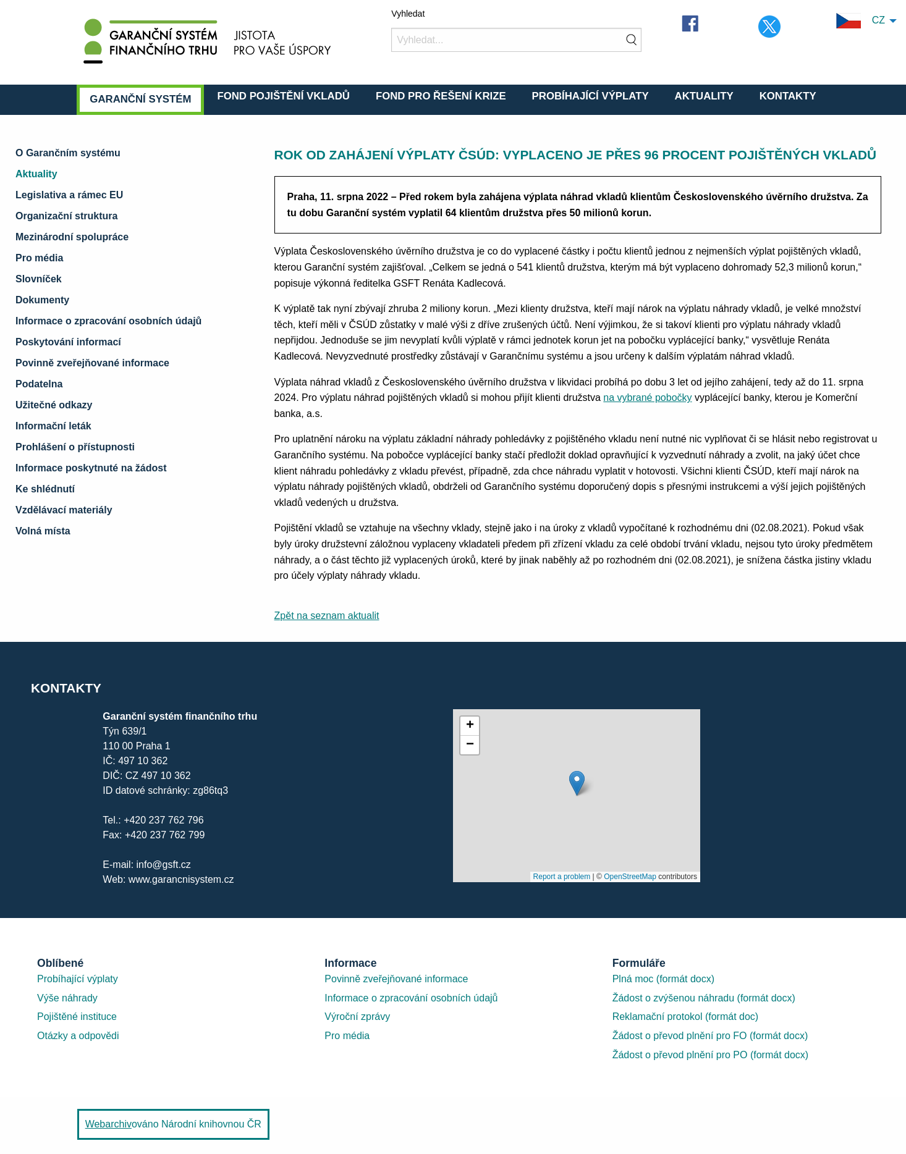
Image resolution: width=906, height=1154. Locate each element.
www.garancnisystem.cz (179, 879)
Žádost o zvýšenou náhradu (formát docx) (703, 998)
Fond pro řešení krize (441, 96)
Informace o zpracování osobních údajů (108, 321)
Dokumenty (42, 300)
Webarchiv (108, 1124)
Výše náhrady (67, 998)
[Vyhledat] (516, 40)
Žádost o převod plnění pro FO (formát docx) (710, 1035)
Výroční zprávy (357, 1016)
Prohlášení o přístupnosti (75, 447)
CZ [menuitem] (860, 20)
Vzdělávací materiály (63, 510)
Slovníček (38, 279)
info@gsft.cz (164, 864)
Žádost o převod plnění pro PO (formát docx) (710, 1055)
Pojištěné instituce (77, 1016)
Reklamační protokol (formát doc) (685, 1016)
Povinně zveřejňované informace (92, 363)
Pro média (39, 258)
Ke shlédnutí (45, 489)
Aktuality (704, 96)
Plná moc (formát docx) (663, 979)
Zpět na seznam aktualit (326, 615)
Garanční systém (140, 99)
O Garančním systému (68, 153)
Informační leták (53, 426)
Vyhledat (408, 14)
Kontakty (788, 96)
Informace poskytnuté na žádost (91, 468)
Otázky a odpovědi (78, 1035)
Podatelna (38, 384)
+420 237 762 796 (163, 820)
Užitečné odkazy (53, 405)
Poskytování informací (68, 342)
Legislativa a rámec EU (69, 195)
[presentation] (576, 795)
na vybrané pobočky (647, 397)
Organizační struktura (66, 216)
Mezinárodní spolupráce (72, 237)
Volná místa (42, 531)
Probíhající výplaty (590, 96)
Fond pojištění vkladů (283, 96)
